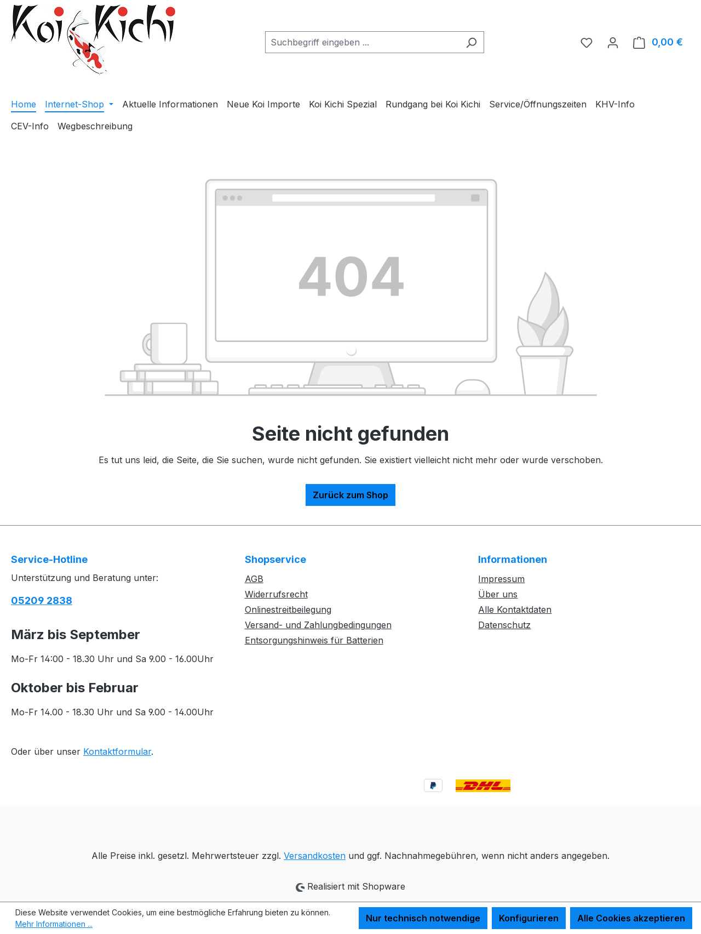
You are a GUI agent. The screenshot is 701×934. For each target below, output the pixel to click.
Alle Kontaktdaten (514, 609)
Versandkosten (315, 855)
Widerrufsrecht (276, 594)
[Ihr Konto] (613, 42)
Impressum (501, 578)
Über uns (498, 594)
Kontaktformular (117, 751)
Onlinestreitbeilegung (288, 609)
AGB (254, 578)
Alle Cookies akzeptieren (631, 918)
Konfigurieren (529, 918)
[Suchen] (471, 42)
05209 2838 (41, 600)
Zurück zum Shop (350, 494)
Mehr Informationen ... (54, 924)
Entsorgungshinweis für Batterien (314, 640)
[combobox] (362, 42)
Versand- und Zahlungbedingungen (318, 624)
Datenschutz (504, 624)
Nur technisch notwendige (423, 918)
